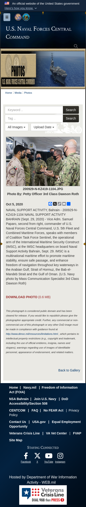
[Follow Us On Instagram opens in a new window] (60, 457)
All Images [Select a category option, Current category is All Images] (16, 127)
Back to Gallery (69, 370)
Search (71, 110)
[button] (21, 8)
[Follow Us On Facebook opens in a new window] (26, 457)
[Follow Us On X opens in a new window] (37, 457)
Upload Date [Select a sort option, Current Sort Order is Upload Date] (44, 127)
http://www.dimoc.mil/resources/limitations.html (32, 334)
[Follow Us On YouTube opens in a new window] (48, 457)
